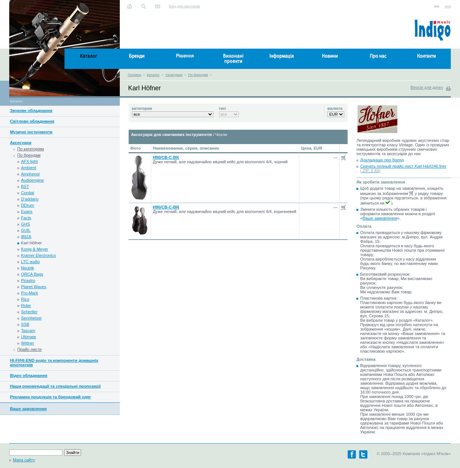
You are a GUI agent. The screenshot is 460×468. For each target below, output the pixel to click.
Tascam (28, 330)
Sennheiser (31, 318)
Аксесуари (173, 75)
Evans (26, 211)
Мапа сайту (24, 460)
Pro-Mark (29, 293)
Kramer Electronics (38, 255)
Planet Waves (33, 286)
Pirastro (28, 280)
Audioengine (32, 180)
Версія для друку (427, 87)
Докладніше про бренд (382, 160)
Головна (134, 75)
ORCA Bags (32, 274)
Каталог (153, 75)
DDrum (27, 205)
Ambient (28, 167)
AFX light (29, 161)
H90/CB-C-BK (166, 157)
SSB (25, 324)
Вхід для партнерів (184, 6)
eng (448, 6)
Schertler (29, 312)
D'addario (30, 199)
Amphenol (30, 174)
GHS (25, 224)
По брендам (198, 75)
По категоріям (30, 149)
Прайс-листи (29, 349)
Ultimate (28, 337)
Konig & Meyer (34, 249)
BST (25, 186)
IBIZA (26, 236)
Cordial (27, 193)
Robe (26, 305)
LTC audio (30, 261)
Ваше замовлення (28, 408)
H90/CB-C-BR (166, 207)
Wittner (27, 343)
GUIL (26, 230)
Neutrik (27, 268)
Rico (25, 299)
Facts (26, 218)
